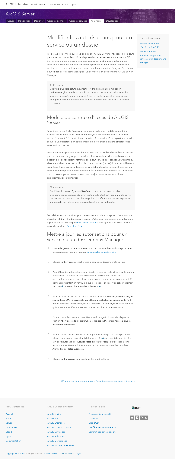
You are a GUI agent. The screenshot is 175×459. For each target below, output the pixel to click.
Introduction (24, 21)
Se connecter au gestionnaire (101, 252)
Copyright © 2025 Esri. (16, 453)
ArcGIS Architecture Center (60, 445)
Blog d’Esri (94, 423)
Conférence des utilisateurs (102, 427)
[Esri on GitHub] (142, 418)
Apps (73, 4)
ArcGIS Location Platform (59, 427)
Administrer (96, 21)
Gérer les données (56, 21)
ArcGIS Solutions (55, 436)
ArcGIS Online (54, 414)
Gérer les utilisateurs (87, 222)
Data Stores (54, 4)
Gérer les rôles (74, 226)
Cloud (65, 4)
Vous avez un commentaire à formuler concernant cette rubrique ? (100, 381)
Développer (112, 21)
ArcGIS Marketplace (57, 441)
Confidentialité (50, 453)
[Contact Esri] (146, 418)
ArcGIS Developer (56, 432)
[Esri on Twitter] (132, 418)
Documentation (13, 441)
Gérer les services (78, 21)
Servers (42, 4)
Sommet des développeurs (102, 432)
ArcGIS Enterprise (17, 4)
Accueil (10, 21)
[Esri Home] (136, 408)
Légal (78, 453)
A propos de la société (100, 414)
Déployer (38, 21)
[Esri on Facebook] (137, 418)
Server (9, 423)
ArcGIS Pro (52, 418)
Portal (34, 4)
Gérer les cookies (66, 453)
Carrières (93, 418)
